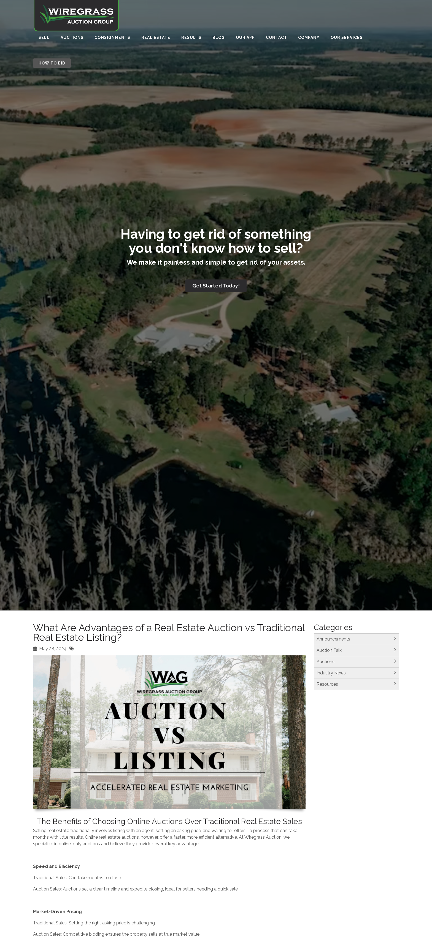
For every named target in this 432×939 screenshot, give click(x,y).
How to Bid (52, 64)
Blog (218, 39)
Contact (276, 39)
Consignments (112, 39)
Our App (245, 39)
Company (309, 39)
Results (191, 39)
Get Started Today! (216, 286)
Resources (327, 684)
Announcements (333, 639)
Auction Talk (329, 650)
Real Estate (155, 39)
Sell (44, 39)
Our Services (347, 39)
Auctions (72, 39)
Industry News (331, 673)
